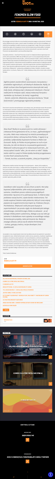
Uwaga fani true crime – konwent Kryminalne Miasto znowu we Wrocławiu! (23, 302)
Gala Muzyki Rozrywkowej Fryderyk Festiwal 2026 (16, 278)
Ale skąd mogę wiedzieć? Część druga (13, 300)
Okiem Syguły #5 (28, 435)
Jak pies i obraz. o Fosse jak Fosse (12, 292)
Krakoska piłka (8, 320)
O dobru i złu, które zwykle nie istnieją (13, 281)
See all (6, 310)
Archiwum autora (27, 266)
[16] (48, 34)
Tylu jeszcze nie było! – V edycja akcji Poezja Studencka (18, 290)
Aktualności (27, 10)
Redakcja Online (7, 356)
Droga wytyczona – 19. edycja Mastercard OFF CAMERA (17, 287)
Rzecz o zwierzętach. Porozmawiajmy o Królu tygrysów (28, 457)
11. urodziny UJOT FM (8, 284)
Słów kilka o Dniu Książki (9, 305)
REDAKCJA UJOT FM (22, 21)
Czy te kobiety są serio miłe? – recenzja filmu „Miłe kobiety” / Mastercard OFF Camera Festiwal (26, 296)
